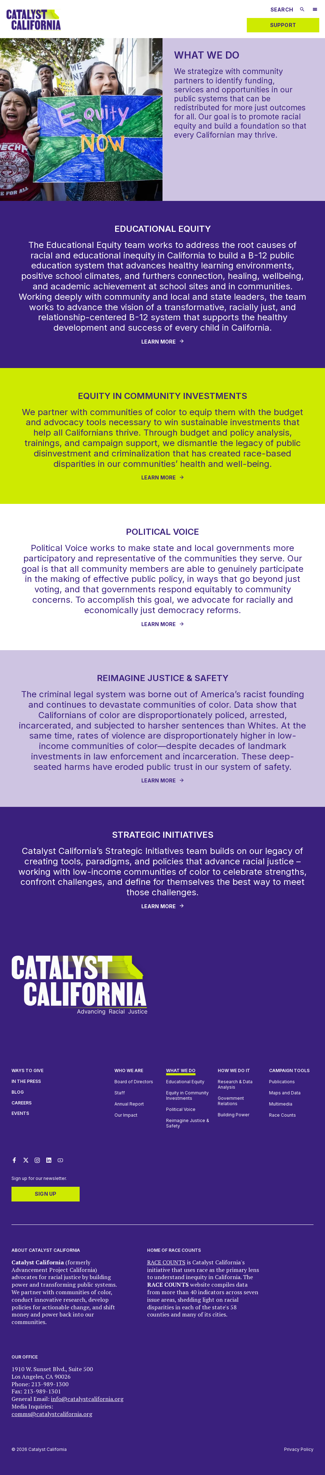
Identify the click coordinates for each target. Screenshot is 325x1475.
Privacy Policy (299, 1449)
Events (20, 1113)
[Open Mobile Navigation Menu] (315, 10)
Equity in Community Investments (187, 1095)
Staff (119, 1092)
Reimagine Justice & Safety (187, 1123)
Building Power (233, 1114)
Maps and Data (285, 1092)
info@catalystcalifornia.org (87, 1399)
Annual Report (129, 1104)
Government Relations (231, 1100)
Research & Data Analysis (235, 1084)
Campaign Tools (289, 1070)
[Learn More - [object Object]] (162, 342)
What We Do (181, 1070)
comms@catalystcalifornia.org (51, 1414)
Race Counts (282, 1115)
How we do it (234, 1070)
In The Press (26, 1081)
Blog (17, 1092)
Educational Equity (185, 1081)
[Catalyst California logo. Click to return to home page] (33, 32)
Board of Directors (133, 1081)
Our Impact (125, 1115)
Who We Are (128, 1070)
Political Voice (181, 1109)
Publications (282, 1081)
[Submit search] (302, 9)
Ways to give (27, 1070)
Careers (21, 1103)
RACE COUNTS (166, 1262)
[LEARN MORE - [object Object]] (162, 478)
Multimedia (280, 1104)
